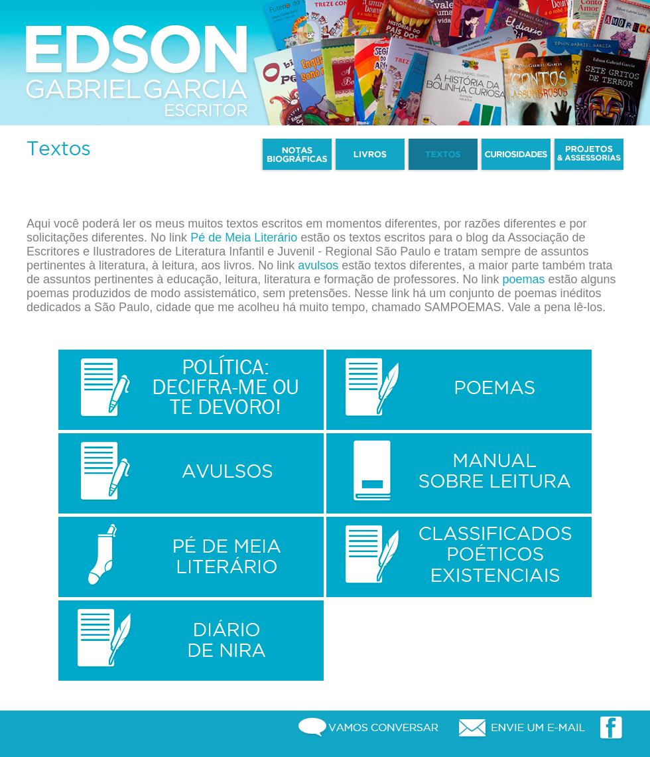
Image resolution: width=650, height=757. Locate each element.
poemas (523, 279)
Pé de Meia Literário (243, 237)
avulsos (318, 265)
